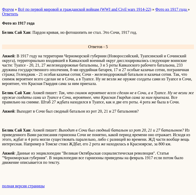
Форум (8, 9)
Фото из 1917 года (171, 9)
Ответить (10, 14)
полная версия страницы (23, 186)
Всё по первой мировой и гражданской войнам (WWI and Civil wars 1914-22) (84, 9)
